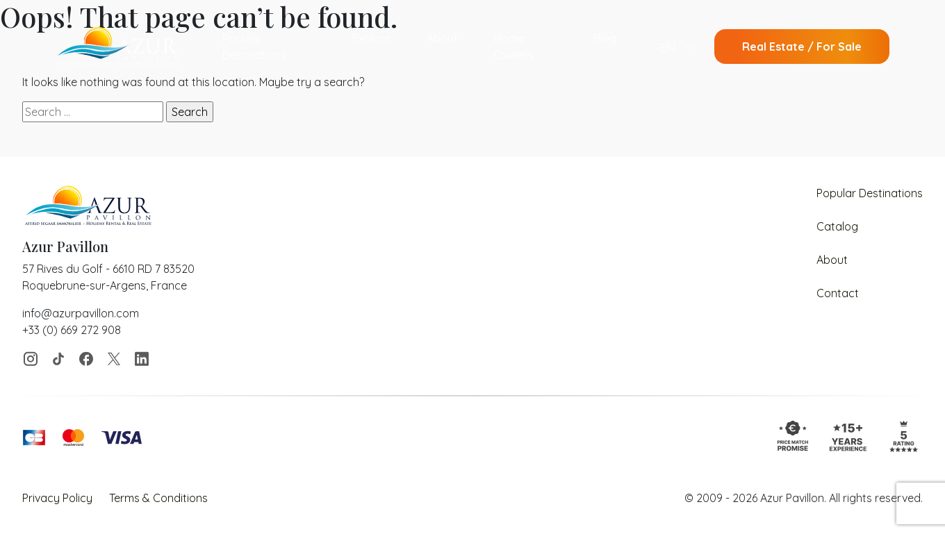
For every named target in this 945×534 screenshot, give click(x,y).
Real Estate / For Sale (802, 46)
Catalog (837, 226)
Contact (837, 293)
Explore (371, 38)
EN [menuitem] (667, 47)
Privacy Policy (57, 498)
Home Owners (514, 46)
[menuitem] (676, 47)
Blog (604, 38)
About (442, 38)
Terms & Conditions (158, 498)
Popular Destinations (254, 46)
